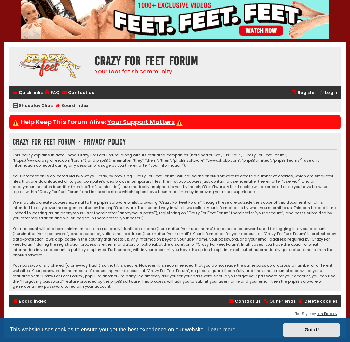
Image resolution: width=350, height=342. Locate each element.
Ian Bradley (327, 313)
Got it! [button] (312, 329)
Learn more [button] (221, 329)
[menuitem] (51, 92)
